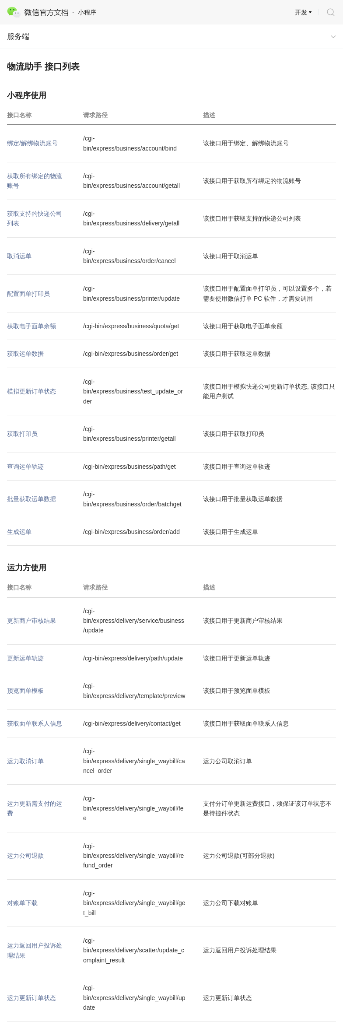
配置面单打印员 (28, 293)
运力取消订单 (25, 761)
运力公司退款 (25, 855)
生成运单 (19, 531)
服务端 (18, 36)
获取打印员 (22, 433)
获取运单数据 (25, 353)
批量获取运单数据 (31, 498)
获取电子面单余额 (31, 326)
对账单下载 (22, 902)
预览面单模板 (25, 690)
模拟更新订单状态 (31, 391)
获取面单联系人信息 (34, 723)
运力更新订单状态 (31, 997)
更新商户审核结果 (31, 620)
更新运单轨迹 (25, 658)
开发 (301, 12)
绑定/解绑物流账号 (32, 143)
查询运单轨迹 (25, 466)
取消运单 (19, 256)
